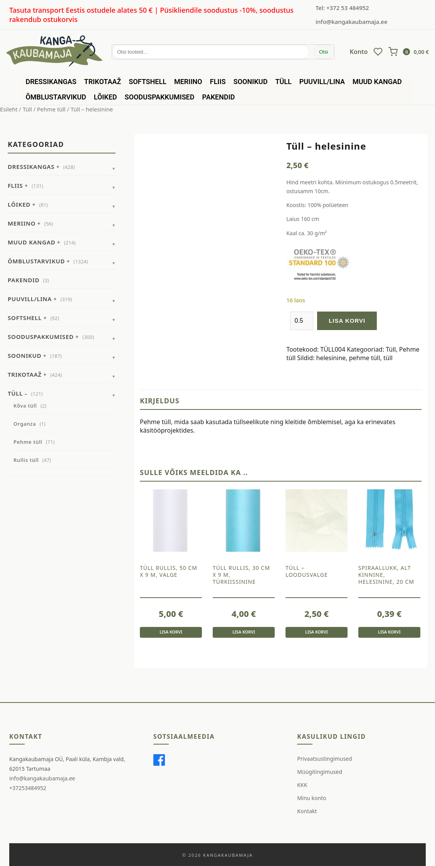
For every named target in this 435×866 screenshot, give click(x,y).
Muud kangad (377, 82)
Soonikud (250, 82)
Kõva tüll (25, 405)
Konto (359, 51)
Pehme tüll (51, 109)
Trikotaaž (102, 82)
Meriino (188, 82)
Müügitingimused (319, 771)
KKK (302, 784)
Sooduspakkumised (160, 97)
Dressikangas (50, 82)
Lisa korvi (347, 320)
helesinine (331, 358)
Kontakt (307, 811)
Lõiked (105, 97)
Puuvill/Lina (322, 82)
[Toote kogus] (301, 321)
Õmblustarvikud (55, 97)
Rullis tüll (26, 460)
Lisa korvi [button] (171, 631)
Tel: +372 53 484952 (342, 8)
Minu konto (311, 798)
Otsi (323, 52)
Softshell (147, 82)
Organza (24, 423)
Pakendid (218, 97)
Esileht (9, 109)
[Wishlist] (378, 51)
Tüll (283, 82)
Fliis (218, 82)
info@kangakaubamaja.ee (352, 21)
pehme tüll (364, 358)
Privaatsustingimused (324, 758)
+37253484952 (27, 788)
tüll (388, 358)
